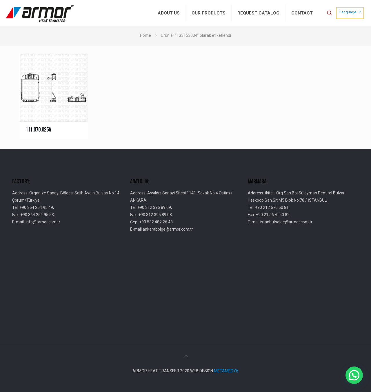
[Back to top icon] (185, 356)
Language (350, 12)
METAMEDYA (226, 371)
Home (145, 35)
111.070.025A (38, 129)
